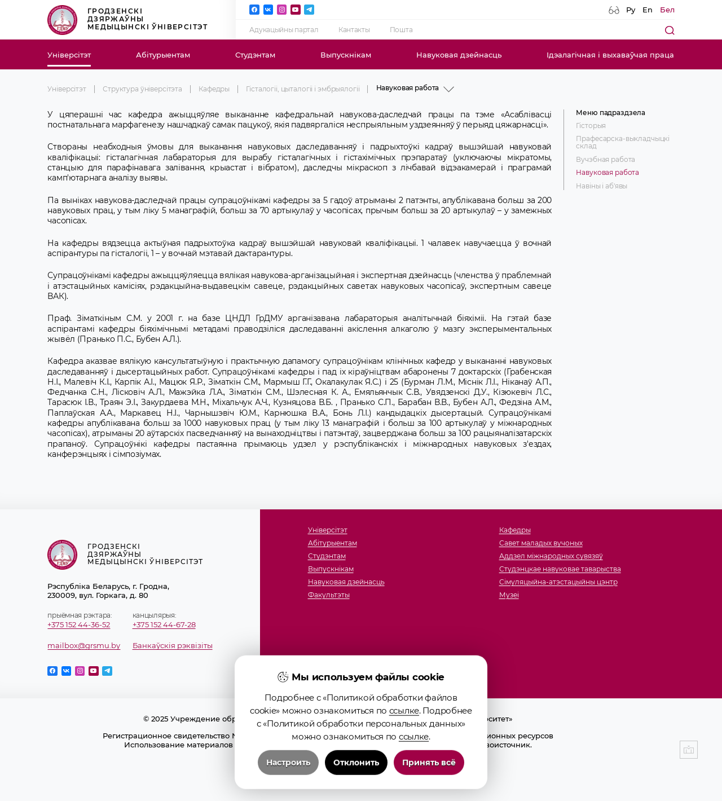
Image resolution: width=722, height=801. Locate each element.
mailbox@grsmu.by (83, 645)
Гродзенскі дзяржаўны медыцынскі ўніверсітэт (127, 20)
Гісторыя (591, 126)
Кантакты (354, 30)
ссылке (404, 759)
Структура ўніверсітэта (142, 89)
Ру (630, 9)
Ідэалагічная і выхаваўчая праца (610, 54)
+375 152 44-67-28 (164, 624)
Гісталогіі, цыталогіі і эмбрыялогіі (302, 89)
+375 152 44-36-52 (78, 624)
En (647, 9)
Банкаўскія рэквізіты (173, 645)
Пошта (401, 30)
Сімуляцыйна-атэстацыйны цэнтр (558, 582)
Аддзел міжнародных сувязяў (551, 556)
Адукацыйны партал (283, 30)
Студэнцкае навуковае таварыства (560, 569)
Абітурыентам (163, 54)
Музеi (509, 595)
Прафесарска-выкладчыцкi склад (623, 142)
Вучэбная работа (605, 160)
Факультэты (329, 595)
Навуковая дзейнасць (458, 54)
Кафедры (214, 89)
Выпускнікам (345, 54)
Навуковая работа (607, 173)
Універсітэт (69, 54)
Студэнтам (255, 54)
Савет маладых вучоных (541, 543)
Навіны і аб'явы (601, 186)
